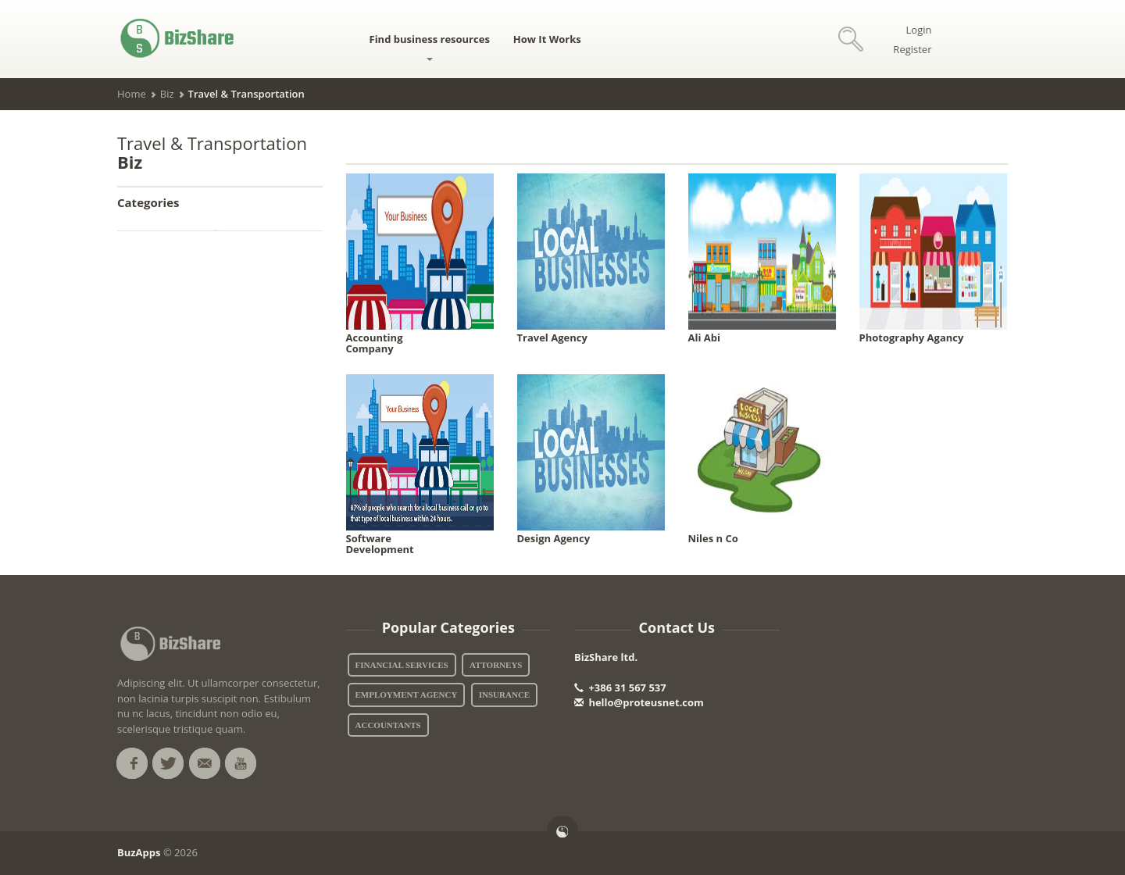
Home (131, 94)
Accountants (388, 725)
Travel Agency (552, 337)
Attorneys (496, 665)
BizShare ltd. (606, 657)
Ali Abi (704, 337)
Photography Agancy (911, 337)
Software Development (380, 543)
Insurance (504, 694)
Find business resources (430, 46)
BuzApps (139, 852)
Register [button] (912, 49)
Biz (167, 94)
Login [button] (919, 30)
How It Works (547, 39)
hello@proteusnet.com (639, 702)
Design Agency (554, 538)
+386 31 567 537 (620, 687)
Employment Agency (406, 694)
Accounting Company (374, 342)
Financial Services (401, 665)
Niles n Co (713, 538)
